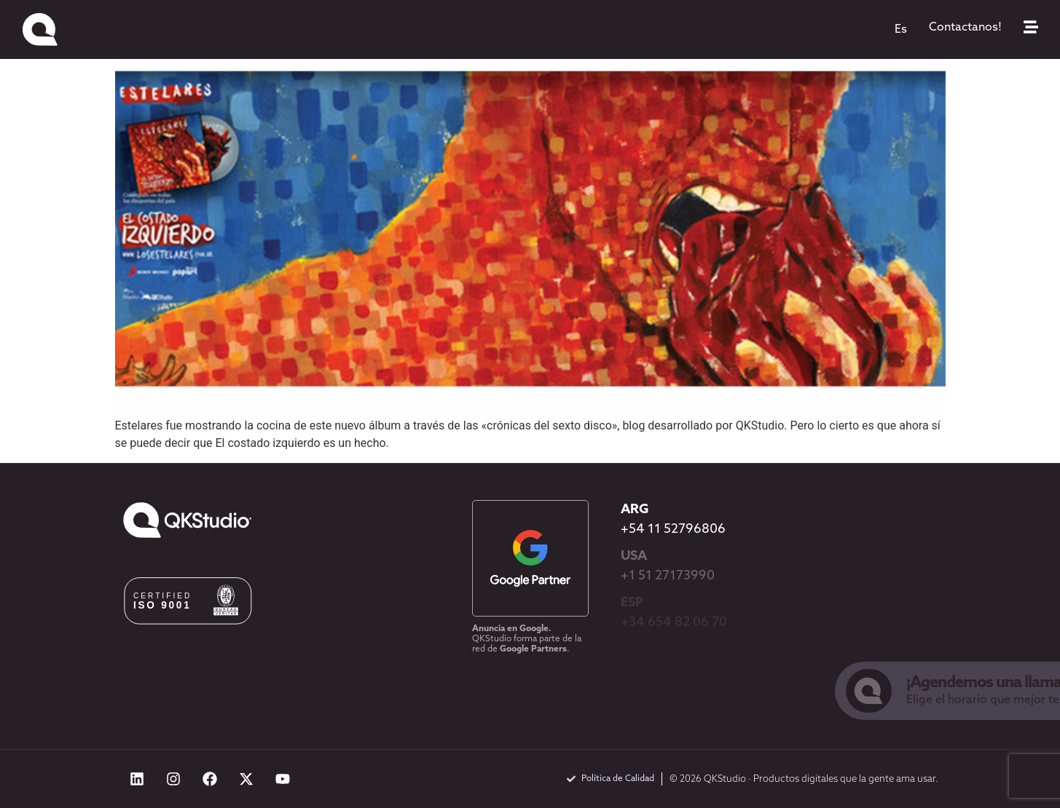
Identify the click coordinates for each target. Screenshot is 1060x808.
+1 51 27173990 (668, 576)
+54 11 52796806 (673, 529)
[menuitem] (901, 30)
